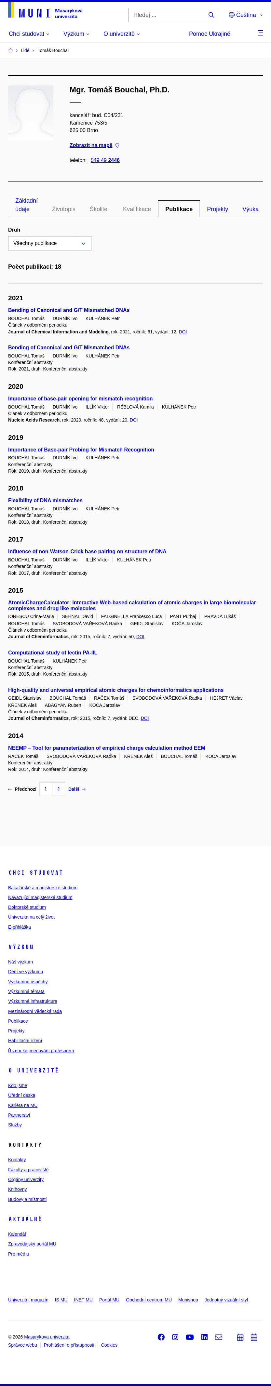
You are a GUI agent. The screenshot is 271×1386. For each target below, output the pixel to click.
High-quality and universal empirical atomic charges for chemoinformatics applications (116, 690)
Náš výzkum (20, 961)
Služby (15, 1124)
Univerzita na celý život (31, 917)
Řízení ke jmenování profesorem (41, 1050)
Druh (14, 230)
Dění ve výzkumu (25, 971)
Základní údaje (26, 204)
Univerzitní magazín (28, 1299)
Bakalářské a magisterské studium (42, 887)
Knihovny (17, 1189)
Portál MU (109, 1299)
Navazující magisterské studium (40, 897)
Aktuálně (25, 1219)
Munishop (188, 1299)
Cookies (109, 1345)
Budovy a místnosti (27, 1199)
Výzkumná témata (26, 991)
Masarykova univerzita (46, 1336)
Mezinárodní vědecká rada (35, 1011)
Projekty (217, 209)
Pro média (18, 1254)
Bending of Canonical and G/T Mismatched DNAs (68, 310)
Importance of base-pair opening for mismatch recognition (80, 398)
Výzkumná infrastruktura (32, 1001)
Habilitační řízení (25, 1040)
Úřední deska (21, 1095)
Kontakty (17, 1159)
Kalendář (17, 1234)
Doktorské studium (27, 907)
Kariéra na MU (22, 1105)
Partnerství (19, 1115)
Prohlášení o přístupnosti (69, 1345)
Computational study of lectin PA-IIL (52, 652)
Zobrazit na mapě (94, 145)
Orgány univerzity (26, 1179)
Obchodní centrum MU (149, 1299)
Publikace (179, 209)
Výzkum (21, 946)
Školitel (99, 209)
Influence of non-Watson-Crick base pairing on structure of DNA (87, 551)
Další (77, 789)
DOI (183, 331)
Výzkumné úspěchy (27, 981)
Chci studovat (35, 872)
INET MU (83, 1299)
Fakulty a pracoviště (28, 1169)
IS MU (61, 1299)
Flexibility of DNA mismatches (45, 500)
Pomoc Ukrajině (209, 34)
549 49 (105, 160)
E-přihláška (19, 927)
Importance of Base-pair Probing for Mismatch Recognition (81, 449)
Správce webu (22, 1345)
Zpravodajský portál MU (32, 1243)
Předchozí (22, 789)
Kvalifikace (137, 209)
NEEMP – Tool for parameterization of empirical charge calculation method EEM (106, 748)
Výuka (250, 209)
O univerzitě (33, 1070)
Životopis (63, 209)
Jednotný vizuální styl (226, 1299)
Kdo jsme (17, 1085)
